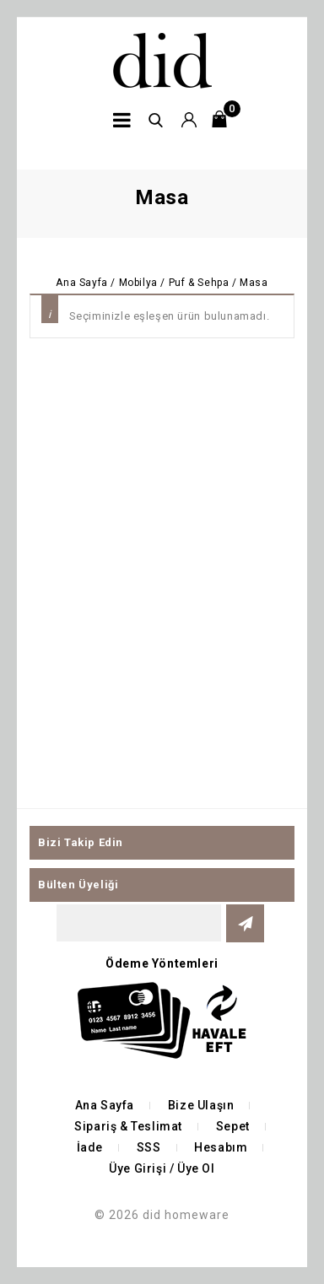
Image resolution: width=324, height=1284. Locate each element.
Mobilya (138, 283)
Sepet (233, 1126)
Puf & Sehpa (199, 283)
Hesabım (220, 1147)
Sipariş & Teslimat (128, 1126)
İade (90, 1147)
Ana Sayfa (81, 283)
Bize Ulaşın (201, 1105)
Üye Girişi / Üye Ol (161, 1168)
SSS (149, 1147)
